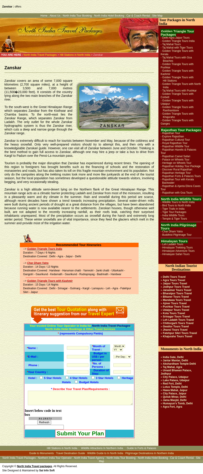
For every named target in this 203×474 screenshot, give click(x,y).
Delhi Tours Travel (174, 276)
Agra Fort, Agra (172, 406)
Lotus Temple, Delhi (175, 386)
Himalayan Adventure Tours (178, 250)
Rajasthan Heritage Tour (176, 172)
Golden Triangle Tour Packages (177, 32)
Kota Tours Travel (174, 313)
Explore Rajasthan (173, 136)
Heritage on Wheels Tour (176, 162)
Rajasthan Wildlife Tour (175, 146)
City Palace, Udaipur (175, 377)
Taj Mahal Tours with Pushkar (179, 90)
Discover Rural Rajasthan (177, 169)
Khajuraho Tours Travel (177, 336)
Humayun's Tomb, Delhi (178, 403)
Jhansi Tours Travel (175, 329)
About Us (55, 15)
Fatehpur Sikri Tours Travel (180, 333)
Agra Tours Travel (174, 280)
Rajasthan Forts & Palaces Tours (181, 176)
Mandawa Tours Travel (177, 300)
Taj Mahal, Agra (172, 367)
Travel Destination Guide (70, 453)
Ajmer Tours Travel (175, 303)
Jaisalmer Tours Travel (177, 290)
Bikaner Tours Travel (176, 296)
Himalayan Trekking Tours (177, 247)
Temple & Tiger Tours (174, 218)
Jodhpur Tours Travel (176, 286)
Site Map (157, 15)
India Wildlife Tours (173, 215)
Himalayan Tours (174, 241)
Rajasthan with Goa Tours (177, 192)
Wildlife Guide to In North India (105, 453)
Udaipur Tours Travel (176, 310)
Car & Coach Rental (138, 15)
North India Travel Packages (40, 54)
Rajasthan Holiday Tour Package (181, 166)
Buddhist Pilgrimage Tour (177, 234)
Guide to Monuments (41, 453)
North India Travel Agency (89, 457)
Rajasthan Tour (171, 133)
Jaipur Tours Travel (175, 283)
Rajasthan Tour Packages (181, 130)
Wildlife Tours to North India (178, 202)
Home (43, 15)
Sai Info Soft (47, 470)
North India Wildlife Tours (181, 199)
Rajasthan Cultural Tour (176, 139)
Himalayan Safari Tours (176, 254)
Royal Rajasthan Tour (175, 143)
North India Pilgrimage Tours (178, 226)
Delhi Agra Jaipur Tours (176, 37)
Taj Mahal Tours (171, 44)
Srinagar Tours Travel (176, 316)
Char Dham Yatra (172, 231)
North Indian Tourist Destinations (181, 267)
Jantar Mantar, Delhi (175, 360)
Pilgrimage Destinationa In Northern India (149, 453)
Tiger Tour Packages (174, 212)
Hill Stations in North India (74, 54)
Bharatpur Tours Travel (177, 293)
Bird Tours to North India (176, 205)
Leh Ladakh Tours (172, 244)
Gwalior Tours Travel (176, 326)
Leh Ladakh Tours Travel (178, 319)
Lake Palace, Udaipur (176, 380)
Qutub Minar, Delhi (174, 396)
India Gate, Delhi (173, 357)
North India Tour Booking (77, 15)
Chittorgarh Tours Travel (178, 323)
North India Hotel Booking (109, 15)
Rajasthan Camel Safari (176, 156)
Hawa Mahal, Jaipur (175, 390)
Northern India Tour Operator (55, 457)
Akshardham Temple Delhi (179, 363)
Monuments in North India (181, 349)
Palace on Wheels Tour (175, 159)
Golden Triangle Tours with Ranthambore (177, 109)
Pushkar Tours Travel (176, 306)
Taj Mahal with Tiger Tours (177, 47)
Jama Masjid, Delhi (174, 400)
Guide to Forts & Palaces (141, 448)
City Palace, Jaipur (174, 393)
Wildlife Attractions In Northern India (102, 448)
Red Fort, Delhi (172, 383)
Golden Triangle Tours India (178, 41)
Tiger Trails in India (173, 208)
